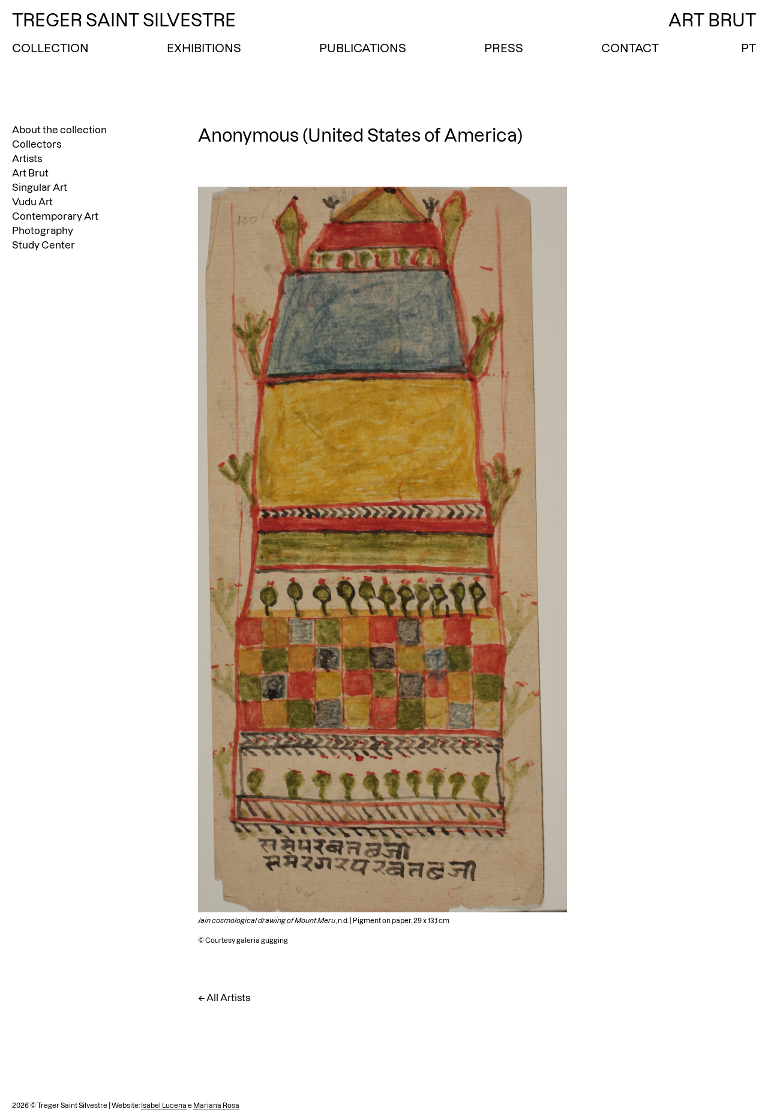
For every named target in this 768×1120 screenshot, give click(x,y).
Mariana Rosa (216, 1105)
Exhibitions (204, 48)
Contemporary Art (55, 216)
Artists (27, 158)
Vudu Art (32, 201)
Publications (362, 48)
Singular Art (39, 187)
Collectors (36, 144)
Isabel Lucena (164, 1105)
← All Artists (224, 997)
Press (503, 48)
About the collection (59, 129)
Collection (50, 48)
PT (748, 48)
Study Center (43, 244)
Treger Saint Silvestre (124, 20)
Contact (630, 48)
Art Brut (30, 172)
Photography (42, 230)
